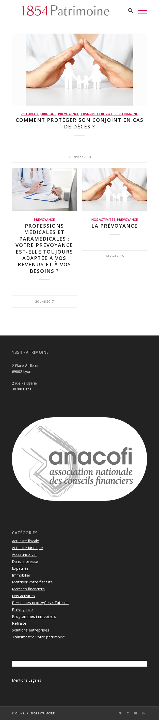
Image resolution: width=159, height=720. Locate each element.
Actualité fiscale (25, 540)
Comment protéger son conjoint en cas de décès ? (80, 123)
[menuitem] (128, 10)
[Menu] (140, 10)
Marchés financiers (28, 588)
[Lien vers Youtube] (135, 713)
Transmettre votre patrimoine (109, 114)
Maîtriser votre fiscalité (32, 581)
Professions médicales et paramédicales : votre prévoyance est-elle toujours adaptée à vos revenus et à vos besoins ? (44, 248)
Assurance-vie (24, 554)
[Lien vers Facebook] (128, 713)
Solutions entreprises (30, 630)
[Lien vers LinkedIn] (143, 713)
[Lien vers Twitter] (120, 713)
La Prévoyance (114, 225)
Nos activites (103, 219)
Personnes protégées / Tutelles (40, 602)
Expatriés (20, 568)
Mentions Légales (26, 680)
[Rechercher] (128, 10)
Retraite (19, 623)
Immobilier (21, 575)
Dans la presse (25, 561)
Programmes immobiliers (34, 616)
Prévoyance (68, 114)
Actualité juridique (38, 114)
